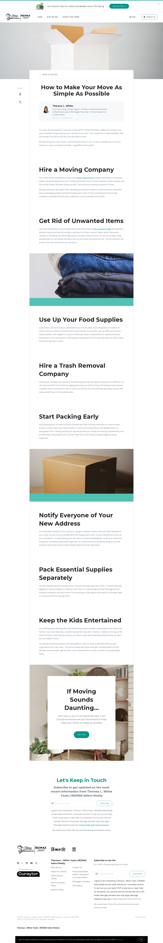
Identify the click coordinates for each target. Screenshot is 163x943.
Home (40, 17)
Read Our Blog (57, 889)
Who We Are (52, 17)
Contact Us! (77, 867)
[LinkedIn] (27, 863)
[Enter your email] (75, 803)
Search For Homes (70, 17)
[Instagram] (36, 863)
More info (119, 939)
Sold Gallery (77, 885)
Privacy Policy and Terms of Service (94, 825)
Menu (132, 17)
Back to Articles (50, 74)
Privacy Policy (140, 917)
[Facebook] (18, 863)
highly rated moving (85, 177)
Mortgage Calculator (81, 881)
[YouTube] (31, 863)
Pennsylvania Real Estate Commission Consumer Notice (80, 874)
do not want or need (102, 229)
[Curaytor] (28, 876)
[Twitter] (22, 863)
